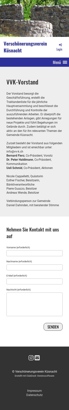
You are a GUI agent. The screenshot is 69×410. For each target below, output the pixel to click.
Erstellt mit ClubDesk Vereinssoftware (34, 375)
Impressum (34, 390)
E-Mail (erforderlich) (16, 275)
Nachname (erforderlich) (19, 261)
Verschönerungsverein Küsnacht (25, 47)
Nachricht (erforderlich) (18, 289)
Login (59, 47)
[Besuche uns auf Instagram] (31, 357)
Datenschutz (34, 395)
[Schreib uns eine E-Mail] (37, 357)
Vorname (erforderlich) (18, 247)
